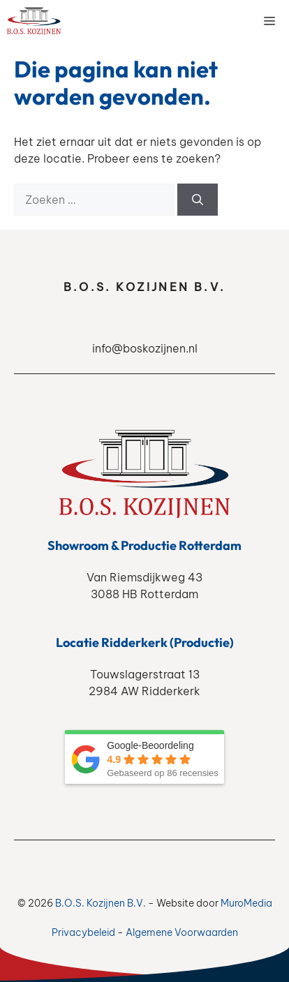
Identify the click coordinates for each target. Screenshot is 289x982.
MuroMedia (246, 903)
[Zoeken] (197, 200)
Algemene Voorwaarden (182, 932)
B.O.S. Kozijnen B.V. (100, 903)
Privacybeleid (83, 932)
